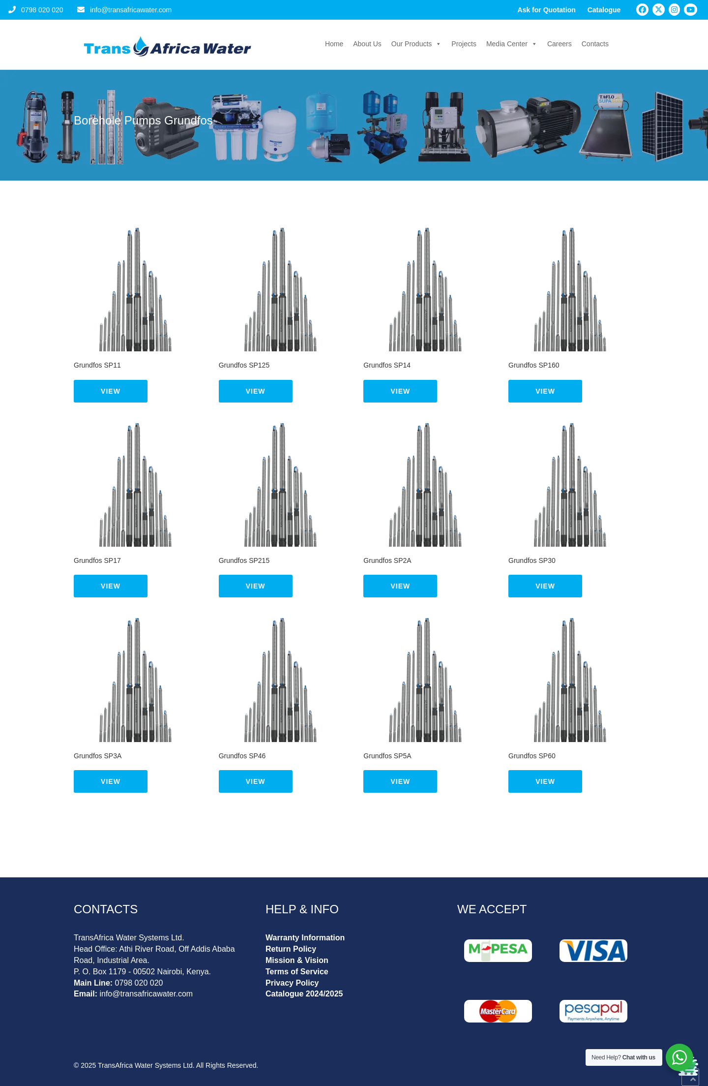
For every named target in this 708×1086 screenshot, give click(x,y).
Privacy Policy (292, 983)
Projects (463, 44)
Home (334, 44)
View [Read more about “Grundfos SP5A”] (400, 781)
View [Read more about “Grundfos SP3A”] (110, 781)
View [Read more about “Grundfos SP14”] (400, 391)
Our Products (416, 44)
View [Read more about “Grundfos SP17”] (110, 586)
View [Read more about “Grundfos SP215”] (256, 586)
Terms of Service (297, 971)
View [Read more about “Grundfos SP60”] (545, 781)
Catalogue (604, 10)
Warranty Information (305, 937)
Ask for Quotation (547, 10)
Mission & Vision (297, 960)
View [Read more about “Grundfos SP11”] (110, 391)
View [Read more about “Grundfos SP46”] (256, 781)
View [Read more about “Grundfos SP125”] (256, 391)
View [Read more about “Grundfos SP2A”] (400, 586)
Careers (559, 44)
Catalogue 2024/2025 (304, 994)
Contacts (595, 44)
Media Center (511, 44)
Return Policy (291, 949)
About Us (367, 44)
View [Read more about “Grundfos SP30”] (545, 586)
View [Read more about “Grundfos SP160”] (545, 391)
